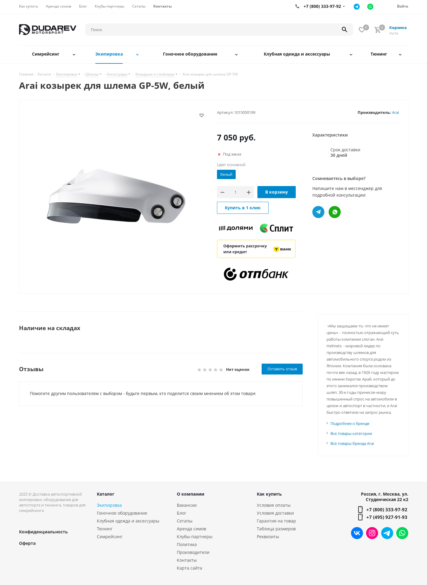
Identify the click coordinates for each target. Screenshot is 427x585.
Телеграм (357, 7)
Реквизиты (268, 536)
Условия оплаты (274, 505)
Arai (395, 112)
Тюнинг (105, 529)
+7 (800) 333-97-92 (386, 509)
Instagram (372, 533)
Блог (181, 513)
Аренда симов (191, 529)
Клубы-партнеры (194, 536)
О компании (190, 494)
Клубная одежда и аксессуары (128, 521)
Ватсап (370, 7)
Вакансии (187, 505)
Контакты (187, 560)
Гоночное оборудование (122, 513)
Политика (187, 544)
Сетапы (185, 521)
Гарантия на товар (276, 521)
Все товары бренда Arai (352, 443)
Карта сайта (189, 568)
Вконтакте (357, 533)
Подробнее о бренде (349, 423)
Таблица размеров (276, 529)
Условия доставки (275, 513)
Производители (193, 552)
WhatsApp (402, 533)
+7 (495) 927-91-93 (386, 517)
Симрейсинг (110, 536)
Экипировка (109, 505)
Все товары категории (351, 433)
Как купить (269, 494)
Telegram (387, 533)
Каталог (105, 494)
